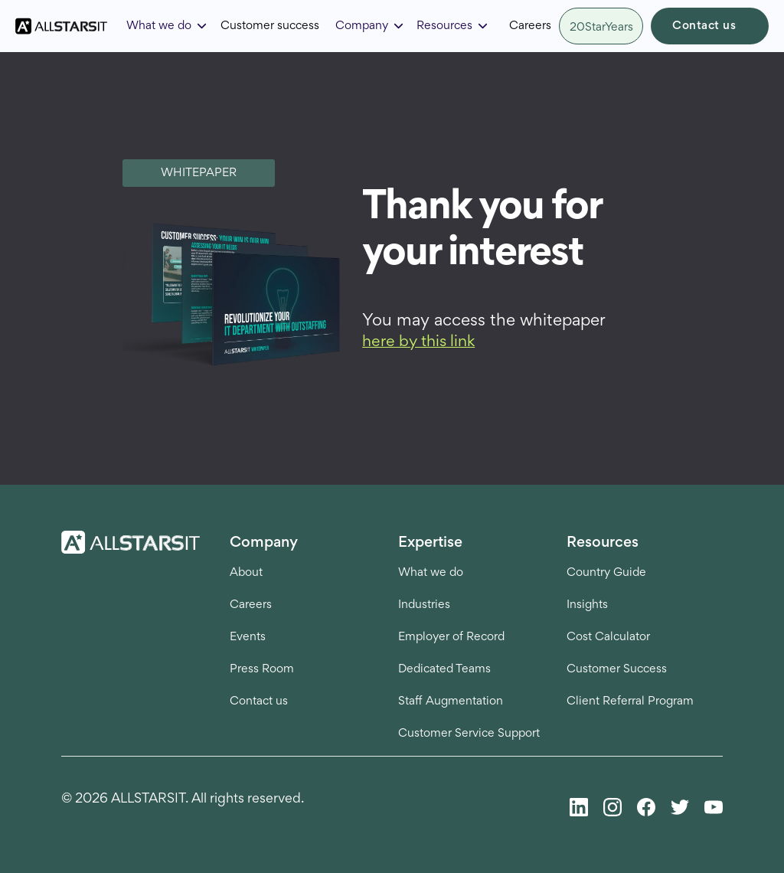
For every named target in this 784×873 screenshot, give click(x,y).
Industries (424, 605)
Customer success (269, 26)
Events (248, 637)
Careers (530, 26)
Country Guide (606, 572)
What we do (430, 572)
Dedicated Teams (444, 669)
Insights (587, 605)
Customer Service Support (469, 733)
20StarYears (601, 27)
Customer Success (617, 669)
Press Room (262, 669)
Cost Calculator (608, 637)
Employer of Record (451, 637)
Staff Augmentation (450, 701)
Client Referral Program (630, 701)
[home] (61, 26)
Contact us (704, 26)
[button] (167, 26)
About (246, 572)
